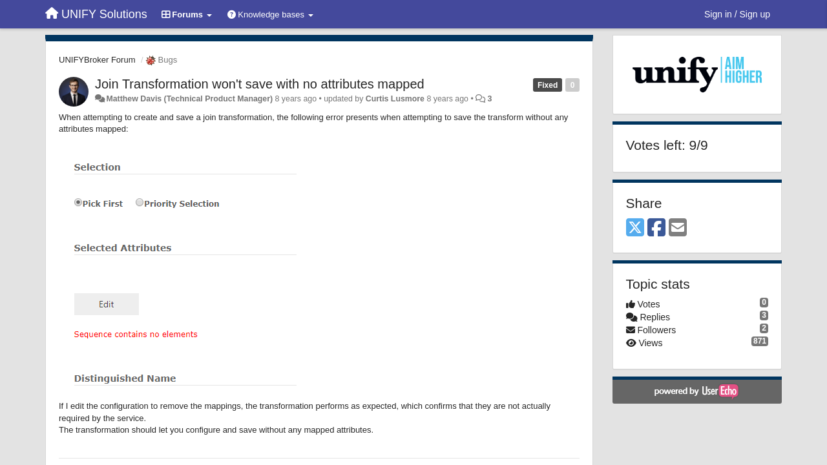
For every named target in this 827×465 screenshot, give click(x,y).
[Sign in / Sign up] (737, 14)
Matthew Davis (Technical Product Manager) (189, 98)
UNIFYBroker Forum (97, 60)
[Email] (678, 228)
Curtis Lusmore (395, 98)
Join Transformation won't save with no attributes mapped (259, 84)
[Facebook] (656, 228)
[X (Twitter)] (635, 228)
